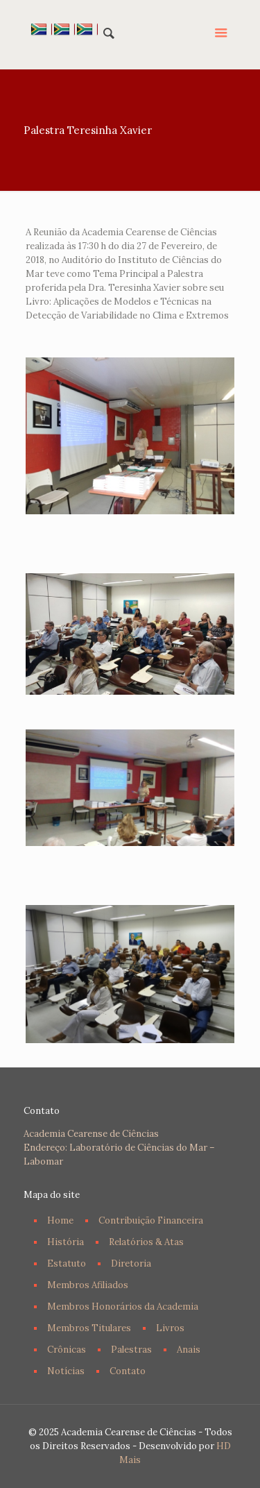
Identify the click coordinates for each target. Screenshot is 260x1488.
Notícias (66, 1371)
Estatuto (66, 1263)
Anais (188, 1349)
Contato (128, 1371)
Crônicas (66, 1349)
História (65, 1242)
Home (60, 1220)
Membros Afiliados (87, 1285)
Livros (170, 1328)
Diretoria (131, 1263)
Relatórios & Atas (146, 1242)
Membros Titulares (89, 1328)
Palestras (131, 1349)
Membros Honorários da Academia (122, 1306)
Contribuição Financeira (150, 1220)
